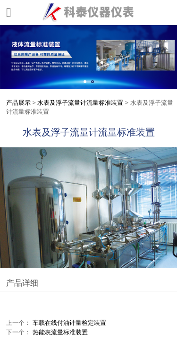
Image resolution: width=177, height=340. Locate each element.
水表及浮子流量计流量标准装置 (80, 102)
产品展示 (18, 102)
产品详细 (22, 282)
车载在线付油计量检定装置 (69, 322)
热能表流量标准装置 (60, 332)
